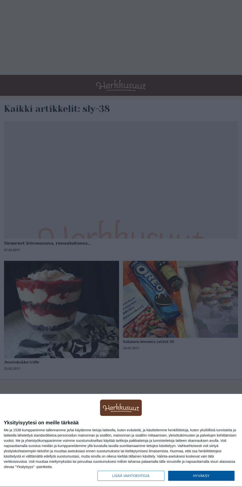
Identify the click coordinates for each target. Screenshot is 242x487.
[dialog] (121, 440)
